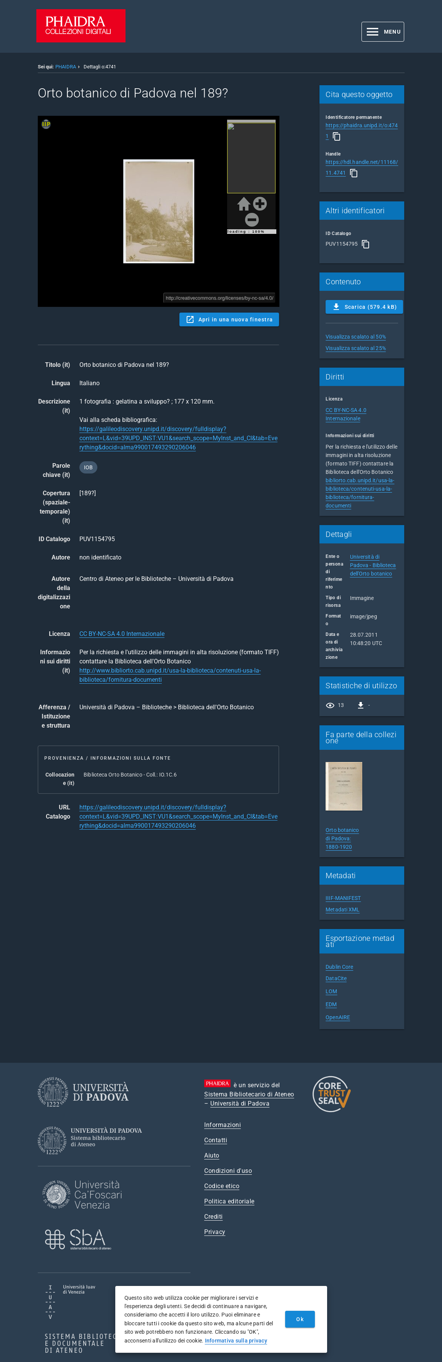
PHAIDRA (65, 67)
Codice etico (221, 1186)
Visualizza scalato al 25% (356, 348)
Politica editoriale (229, 1201)
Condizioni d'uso (228, 1170)
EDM (331, 1004)
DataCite (336, 978)
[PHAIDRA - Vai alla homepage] (81, 40)
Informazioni (222, 1125)
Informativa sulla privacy (236, 1341)
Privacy (215, 1232)
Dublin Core (339, 967)
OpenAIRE (338, 1017)
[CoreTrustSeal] (332, 1111)
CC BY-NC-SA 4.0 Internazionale (122, 633)
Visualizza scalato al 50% (356, 337)
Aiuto (211, 1155)
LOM (331, 991)
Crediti (213, 1216)
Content (158, 211)
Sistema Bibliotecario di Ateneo (249, 1094)
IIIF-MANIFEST (343, 898)
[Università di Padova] (83, 1112)
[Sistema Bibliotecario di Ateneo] (92, 1161)
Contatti (215, 1140)
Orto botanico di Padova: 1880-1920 (342, 838)
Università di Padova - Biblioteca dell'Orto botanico (373, 565)
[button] (382, 32)
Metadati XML (343, 909)
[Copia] (337, 136)
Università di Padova (239, 1103)
